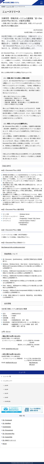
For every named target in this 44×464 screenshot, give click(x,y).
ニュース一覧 (10, 6)
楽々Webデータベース (9, 440)
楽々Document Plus (8, 433)
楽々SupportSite (7, 437)
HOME (3, 6)
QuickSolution (7, 427)
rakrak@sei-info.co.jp (12, 348)
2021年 (6, 393)
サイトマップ (4, 449)
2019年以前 (7, 401)
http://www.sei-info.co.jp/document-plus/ (13, 247)
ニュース (22, 372)
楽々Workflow (7, 423)
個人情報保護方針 (5, 454)
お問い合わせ (4, 460)
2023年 (6, 385)
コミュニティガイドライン (7, 457)
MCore (5, 443)
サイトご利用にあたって (7, 452)
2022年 (6, 389)
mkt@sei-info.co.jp (11, 362)
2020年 (6, 397)
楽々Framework (7, 420)
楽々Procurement (8, 430)
